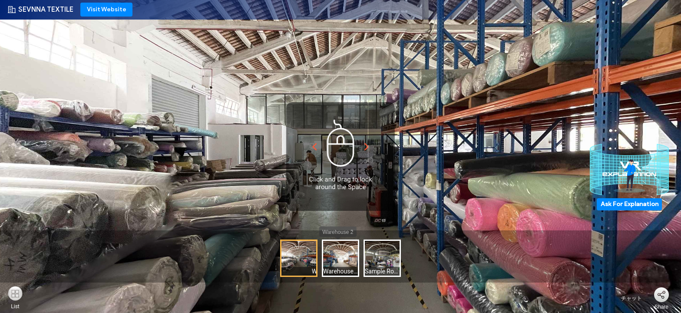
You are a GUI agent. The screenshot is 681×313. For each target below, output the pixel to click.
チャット (626, 298)
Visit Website (106, 9)
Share (661, 307)
